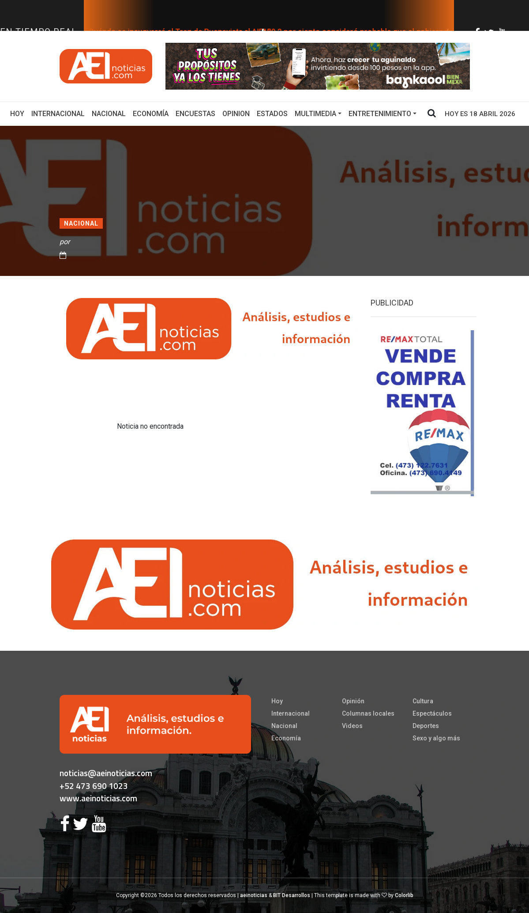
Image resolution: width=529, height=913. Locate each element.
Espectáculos (432, 713)
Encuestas (195, 113)
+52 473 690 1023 (94, 785)
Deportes (426, 725)
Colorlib (404, 895)
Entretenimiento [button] (380, 113)
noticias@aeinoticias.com (106, 772)
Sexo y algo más (436, 738)
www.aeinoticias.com (98, 798)
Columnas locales (368, 713)
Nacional (109, 113)
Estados (272, 113)
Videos (352, 725)
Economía (151, 113)
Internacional (58, 113)
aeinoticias (253, 895)
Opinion (236, 113)
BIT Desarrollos (291, 895)
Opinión (353, 701)
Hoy (19, 113)
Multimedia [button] (315, 113)
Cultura (423, 701)
